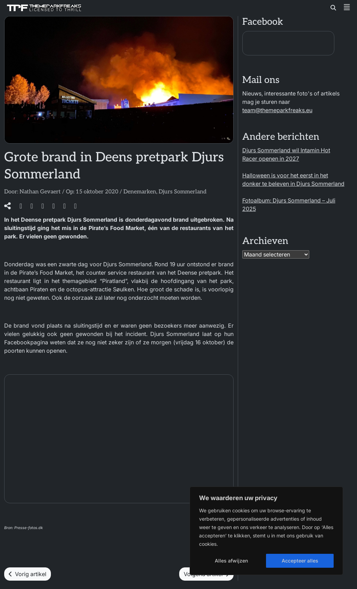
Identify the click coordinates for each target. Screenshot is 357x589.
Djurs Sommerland (182, 192)
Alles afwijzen (231, 561)
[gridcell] (119, 549)
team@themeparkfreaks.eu (277, 110)
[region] (266, 531)
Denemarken (139, 192)
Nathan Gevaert (40, 192)
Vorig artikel (27, 574)
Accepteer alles (300, 561)
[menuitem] (119, 541)
